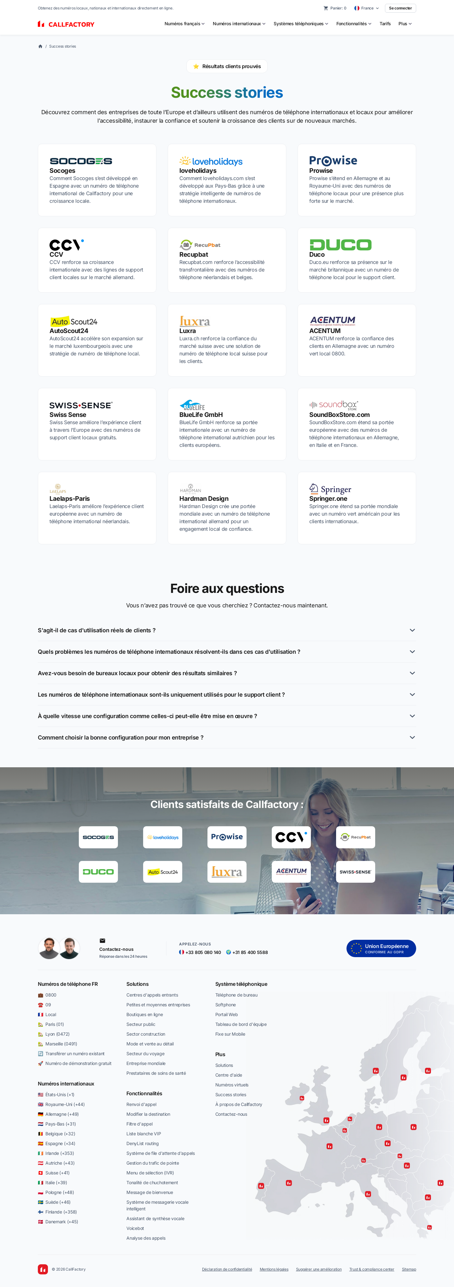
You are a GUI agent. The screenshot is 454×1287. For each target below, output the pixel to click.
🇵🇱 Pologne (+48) (56, 1192)
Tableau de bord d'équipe (241, 1024)
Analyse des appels (145, 1238)
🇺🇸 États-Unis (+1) (56, 1094)
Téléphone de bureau (236, 994)
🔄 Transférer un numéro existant (71, 1053)
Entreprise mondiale (146, 1063)
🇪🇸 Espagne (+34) (56, 1143)
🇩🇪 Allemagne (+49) (58, 1114)
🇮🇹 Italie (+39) (52, 1182)
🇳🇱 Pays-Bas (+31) (57, 1123)
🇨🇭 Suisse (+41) (54, 1172)
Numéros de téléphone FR (68, 984)
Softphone (225, 1004)
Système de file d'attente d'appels (160, 1153)
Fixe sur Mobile (230, 1034)
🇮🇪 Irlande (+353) (56, 1153)
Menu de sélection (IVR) (150, 1172)
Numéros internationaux (66, 1083)
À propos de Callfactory (239, 1104)
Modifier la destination (148, 1114)
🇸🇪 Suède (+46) (54, 1202)
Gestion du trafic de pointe (152, 1163)
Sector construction (145, 1034)
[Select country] (366, 8)
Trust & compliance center (371, 1269)
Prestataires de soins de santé (156, 1073)
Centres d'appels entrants (152, 994)
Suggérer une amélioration (319, 1269)
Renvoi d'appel (141, 1104)
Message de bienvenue (149, 1192)
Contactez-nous (231, 1114)
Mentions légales (274, 1269)
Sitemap (409, 1269)
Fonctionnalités (144, 1093)
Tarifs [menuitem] (385, 23)
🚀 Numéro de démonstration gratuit (74, 1063)
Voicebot (135, 1228)
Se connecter (400, 8)
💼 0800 (47, 994)
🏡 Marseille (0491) (57, 1043)
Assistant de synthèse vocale (155, 1218)
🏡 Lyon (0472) (54, 1034)
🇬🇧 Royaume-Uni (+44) (61, 1104)
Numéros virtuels (232, 1084)
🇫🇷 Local (47, 1014)
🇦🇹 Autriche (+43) (56, 1163)
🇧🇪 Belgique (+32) (56, 1133)
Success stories (62, 46)
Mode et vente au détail (150, 1043)
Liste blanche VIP (143, 1133)
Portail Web (226, 1014)
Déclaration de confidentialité (227, 1269)
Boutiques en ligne (144, 1014)
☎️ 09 (44, 1004)
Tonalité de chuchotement (152, 1182)
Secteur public (140, 1024)
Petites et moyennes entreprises (158, 1004)
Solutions (137, 984)
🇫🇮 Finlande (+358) (57, 1211)
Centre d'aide (228, 1075)
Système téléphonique (241, 984)
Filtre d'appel (139, 1123)
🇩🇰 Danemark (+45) (58, 1221)
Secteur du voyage (145, 1053)
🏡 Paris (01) (51, 1024)
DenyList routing (142, 1143)
